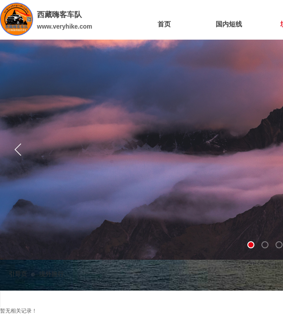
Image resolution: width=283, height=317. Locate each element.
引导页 (18, 274)
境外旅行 (51, 274)
